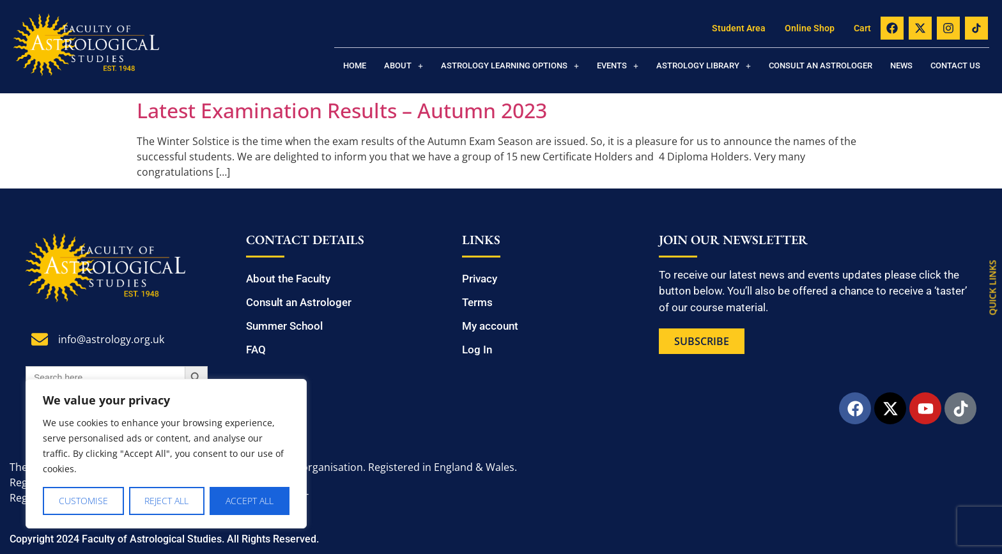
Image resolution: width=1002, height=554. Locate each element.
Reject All (167, 501)
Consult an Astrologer (820, 65)
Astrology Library (703, 65)
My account (490, 325)
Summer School (284, 325)
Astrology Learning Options (510, 65)
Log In (477, 349)
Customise (83, 501)
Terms (477, 302)
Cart (862, 28)
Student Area (739, 28)
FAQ (256, 349)
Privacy (479, 278)
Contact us (955, 65)
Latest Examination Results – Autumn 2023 (342, 110)
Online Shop (810, 28)
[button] (403, 65)
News (901, 65)
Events (617, 65)
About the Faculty (288, 278)
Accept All (250, 501)
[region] (166, 453)
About (403, 65)
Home (354, 65)
